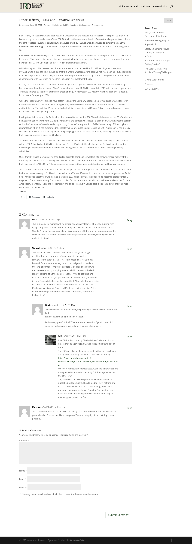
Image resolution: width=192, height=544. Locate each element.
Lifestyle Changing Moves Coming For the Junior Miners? (157, 52)
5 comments (97, 25)
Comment (25, 440)
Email (22, 479)
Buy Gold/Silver (160, 6)
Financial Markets (51, 25)
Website (23, 487)
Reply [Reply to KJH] (129, 336)
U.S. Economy (84, 25)
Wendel (36, 248)
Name (23, 470)
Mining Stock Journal (128, 6)
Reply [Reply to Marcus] (129, 407)
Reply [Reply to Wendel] (129, 248)
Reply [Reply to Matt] (129, 220)
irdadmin (25, 25)
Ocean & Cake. (77, 540)
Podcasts (145, 6)
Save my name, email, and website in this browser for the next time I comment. (60, 494)
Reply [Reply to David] (129, 306)
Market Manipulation (69, 25)
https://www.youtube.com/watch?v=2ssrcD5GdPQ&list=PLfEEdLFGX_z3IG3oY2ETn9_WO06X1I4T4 (88, 362)
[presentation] (39, 503)
